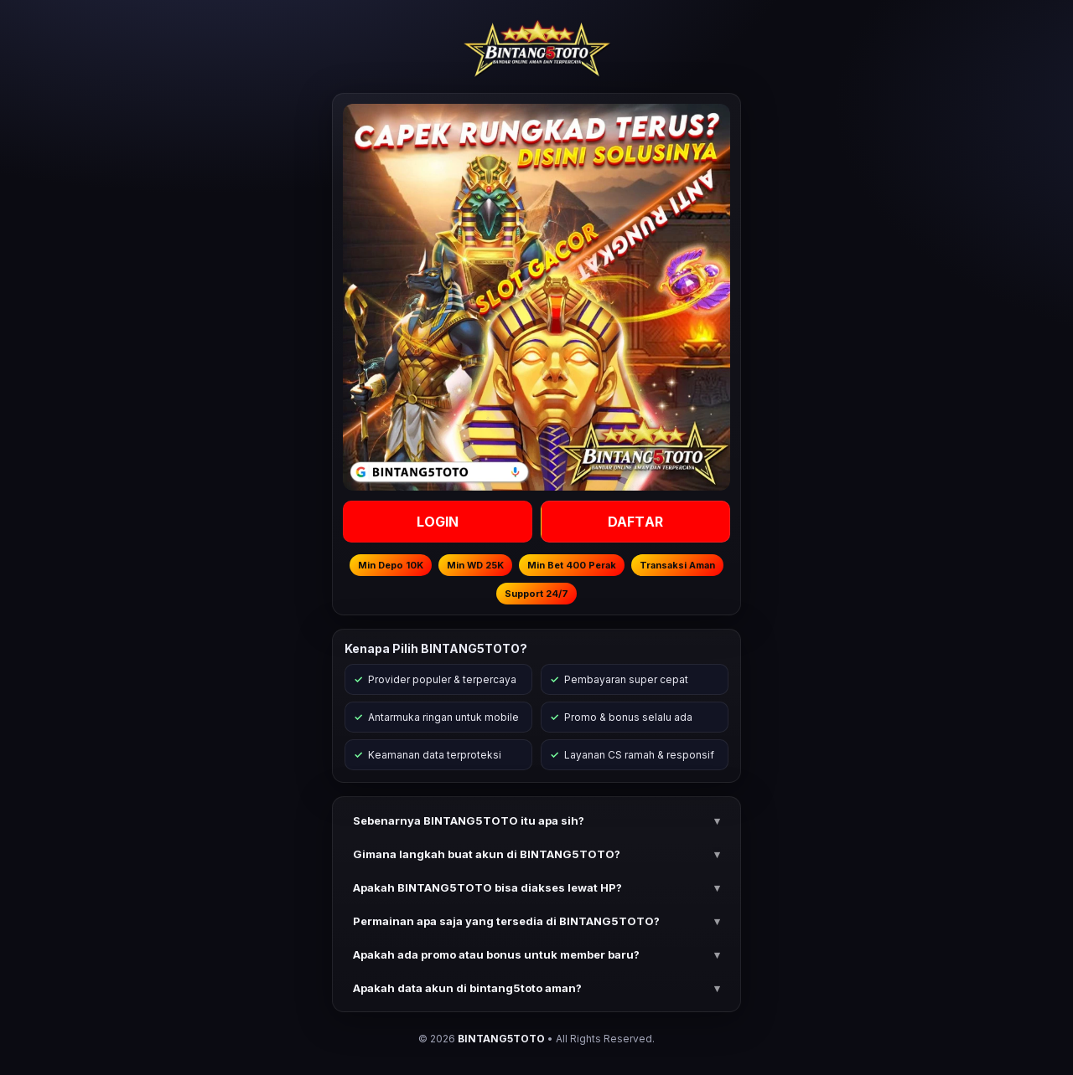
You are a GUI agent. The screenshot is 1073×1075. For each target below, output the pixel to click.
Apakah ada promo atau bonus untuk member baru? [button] (496, 954)
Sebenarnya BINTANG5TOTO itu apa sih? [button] (468, 820)
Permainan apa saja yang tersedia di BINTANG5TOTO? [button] (506, 921)
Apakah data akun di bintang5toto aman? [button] (467, 988)
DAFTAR (635, 521)
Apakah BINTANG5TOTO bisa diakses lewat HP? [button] (487, 887)
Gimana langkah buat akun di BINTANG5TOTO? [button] (486, 854)
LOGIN (438, 521)
